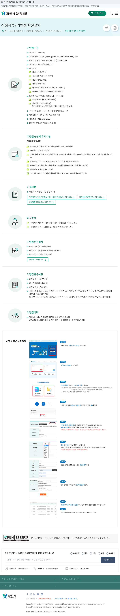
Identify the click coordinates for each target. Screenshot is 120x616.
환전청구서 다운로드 (36, 260)
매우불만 (112, 553)
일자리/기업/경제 (16, 31)
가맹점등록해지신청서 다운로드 (40, 202)
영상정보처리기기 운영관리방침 (66, 598)
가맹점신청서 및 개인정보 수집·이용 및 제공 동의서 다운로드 (50, 197)
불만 (102, 553)
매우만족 (76, 553)
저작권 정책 (30, 598)
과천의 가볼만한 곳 (9, 586)
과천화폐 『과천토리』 (34, 31)
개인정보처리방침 (44, 598)
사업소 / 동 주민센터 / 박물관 (13, 579)
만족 (85, 553)
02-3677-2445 (52, 568)
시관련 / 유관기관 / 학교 (71, 579)
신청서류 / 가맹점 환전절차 (74, 31)
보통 (94, 553)
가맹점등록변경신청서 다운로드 (90, 197)
